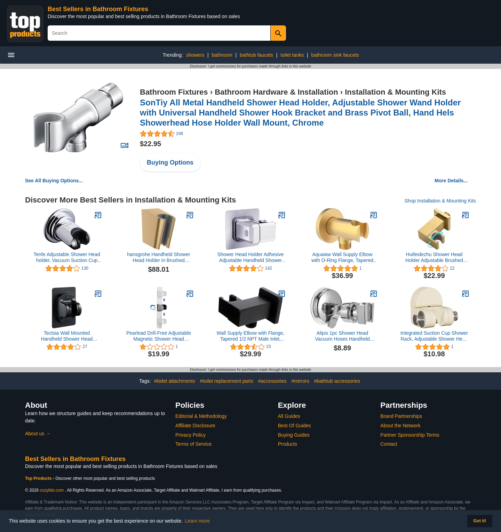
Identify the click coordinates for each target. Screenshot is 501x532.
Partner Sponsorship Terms (409, 435)
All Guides (289, 416)
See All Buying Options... (54, 180)
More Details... (451, 180)
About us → (37, 433)
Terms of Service (193, 444)
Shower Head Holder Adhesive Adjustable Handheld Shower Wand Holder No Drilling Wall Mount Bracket (250, 257)
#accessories (272, 381)
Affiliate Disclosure (195, 425)
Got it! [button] (479, 520)
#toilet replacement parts (226, 381)
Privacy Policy (190, 435)
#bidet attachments (174, 381)
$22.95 (150, 144)
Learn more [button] (197, 521)
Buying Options (170, 162)
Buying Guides (294, 435)
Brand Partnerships (401, 416)
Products (287, 444)
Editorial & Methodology (201, 416)
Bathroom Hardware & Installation (276, 92)
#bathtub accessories (337, 381)
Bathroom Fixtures (174, 92)
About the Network (400, 425)
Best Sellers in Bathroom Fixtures (98, 9)
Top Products (39, 478)
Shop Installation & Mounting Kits (440, 201)
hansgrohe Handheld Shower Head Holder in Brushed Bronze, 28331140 (158, 257)
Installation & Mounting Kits (395, 92)
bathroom (222, 55)
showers (195, 55)
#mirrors (300, 381)
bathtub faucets (256, 55)
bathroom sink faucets (335, 55)
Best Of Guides (294, 425)
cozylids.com (52, 490)
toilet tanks (292, 55)
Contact (388, 444)
